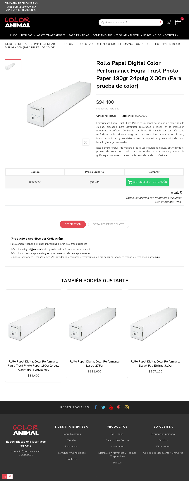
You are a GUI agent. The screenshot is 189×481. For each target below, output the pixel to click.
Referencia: (127, 116)
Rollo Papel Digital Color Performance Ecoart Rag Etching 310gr (156, 364)
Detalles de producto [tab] (109, 224)
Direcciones (163, 446)
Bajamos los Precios (117, 440)
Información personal (163, 434)
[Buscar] (131, 22)
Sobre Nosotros (72, 434)
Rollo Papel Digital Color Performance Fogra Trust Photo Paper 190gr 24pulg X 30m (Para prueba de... (33, 366)
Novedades (117, 446)
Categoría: (102, 116)
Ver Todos (117, 434)
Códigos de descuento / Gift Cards (163, 453)
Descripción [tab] (73, 224)
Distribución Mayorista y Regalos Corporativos (117, 454)
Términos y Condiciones (72, 453)
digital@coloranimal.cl (36, 249)
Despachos (71, 446)
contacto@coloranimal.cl (25, 451)
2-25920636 (26, 455)
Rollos (112, 116)
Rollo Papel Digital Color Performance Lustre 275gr (95, 364)
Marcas (117, 462)
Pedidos (163, 440)
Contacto (71, 459)
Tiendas (71, 440)
